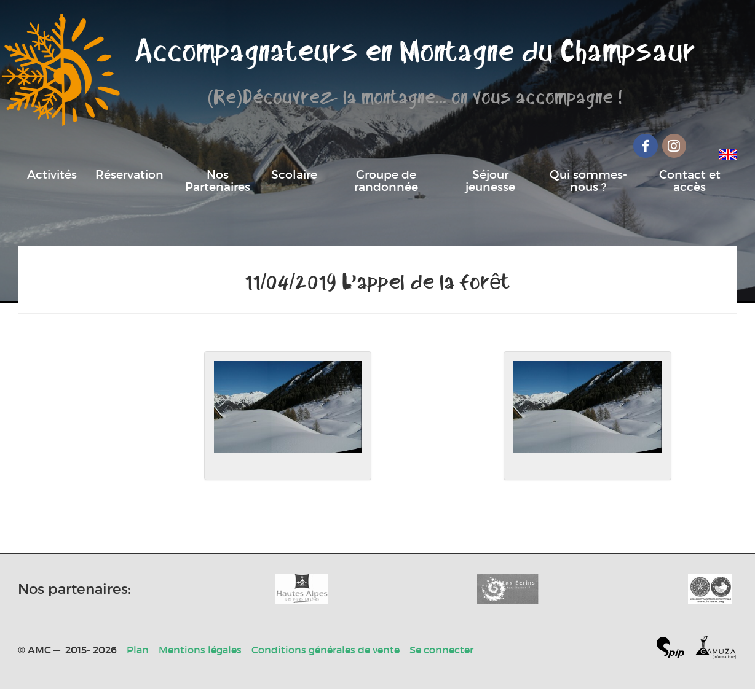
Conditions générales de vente (325, 650)
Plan (138, 650)
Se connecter (441, 650)
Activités (52, 174)
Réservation (129, 174)
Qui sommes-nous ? (588, 180)
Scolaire (294, 174)
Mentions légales (200, 650)
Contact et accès (690, 180)
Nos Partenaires (217, 180)
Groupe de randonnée (386, 180)
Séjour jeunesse (490, 180)
